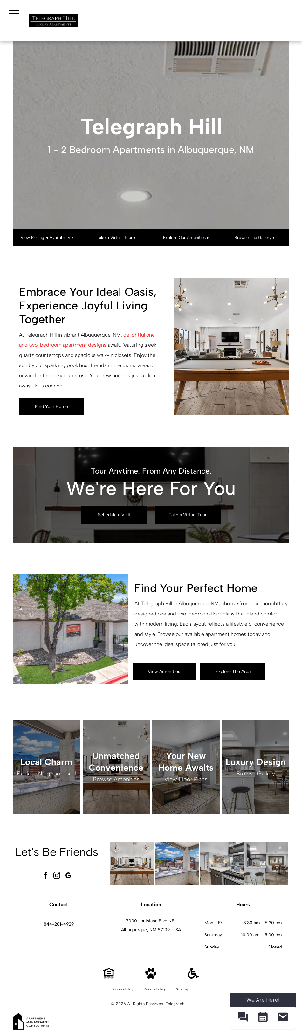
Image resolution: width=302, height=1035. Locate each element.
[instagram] (56, 876)
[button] (243, 1017)
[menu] (14, 13)
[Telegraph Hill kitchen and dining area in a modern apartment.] (266, 864)
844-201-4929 (59, 924)
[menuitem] (123, 989)
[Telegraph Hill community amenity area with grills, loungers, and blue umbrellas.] (177, 864)
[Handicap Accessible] (193, 977)
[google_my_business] (68, 876)
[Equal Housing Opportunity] (108, 977)
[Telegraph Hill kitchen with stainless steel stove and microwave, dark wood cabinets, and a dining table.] (222, 864)
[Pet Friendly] (150, 977)
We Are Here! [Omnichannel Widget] (263, 1000)
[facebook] (45, 876)
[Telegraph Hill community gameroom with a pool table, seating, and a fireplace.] (132, 864)
